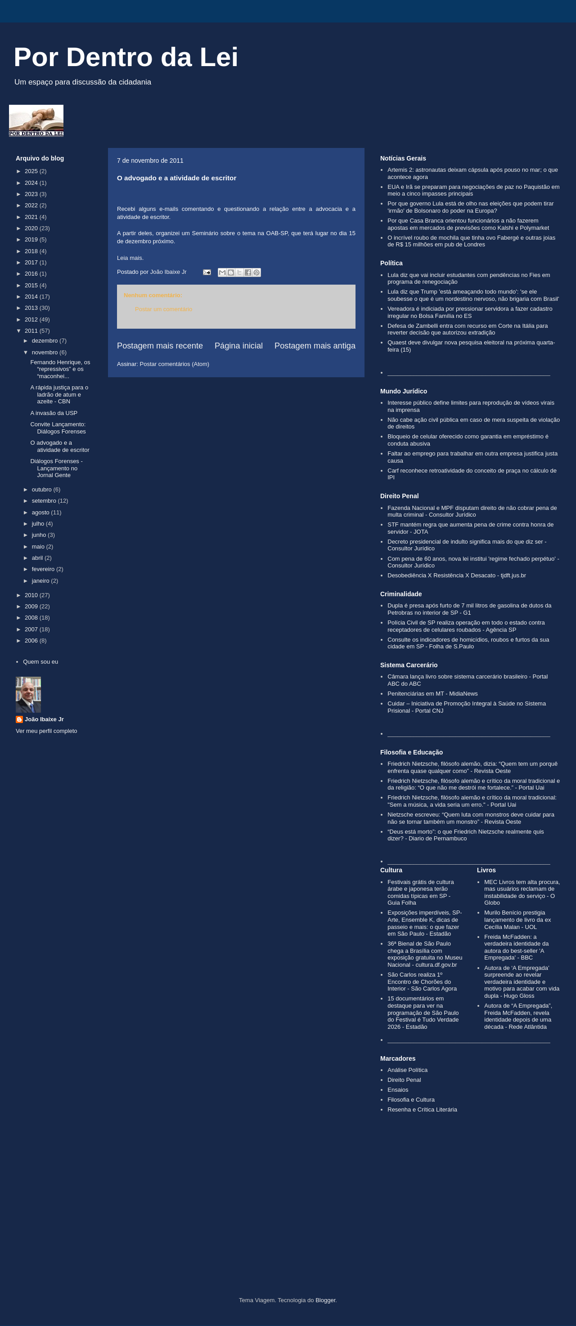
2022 (32, 205)
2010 (32, 595)
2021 (32, 217)
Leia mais (129, 257)
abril (38, 557)
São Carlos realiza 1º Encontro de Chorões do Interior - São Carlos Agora (422, 981)
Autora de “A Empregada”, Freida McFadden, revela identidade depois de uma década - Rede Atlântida (518, 1016)
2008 (32, 617)
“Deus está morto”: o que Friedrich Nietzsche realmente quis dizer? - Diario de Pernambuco (465, 835)
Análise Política (407, 1070)
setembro (45, 500)
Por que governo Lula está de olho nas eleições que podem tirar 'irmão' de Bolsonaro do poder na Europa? (470, 207)
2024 (32, 182)
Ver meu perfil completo (46, 731)
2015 (32, 285)
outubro (43, 489)
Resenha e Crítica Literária (422, 1109)
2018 (32, 251)
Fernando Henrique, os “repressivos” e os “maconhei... (60, 369)
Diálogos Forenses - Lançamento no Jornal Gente (56, 468)
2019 (32, 239)
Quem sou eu (40, 661)
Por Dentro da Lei (126, 57)
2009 (32, 606)
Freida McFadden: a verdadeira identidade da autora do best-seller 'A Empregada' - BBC (516, 947)
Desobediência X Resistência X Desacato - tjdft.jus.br (456, 575)
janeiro (41, 580)
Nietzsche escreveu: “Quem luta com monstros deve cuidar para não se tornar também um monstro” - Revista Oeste (470, 818)
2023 (32, 194)
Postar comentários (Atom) (175, 364)
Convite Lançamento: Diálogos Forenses (58, 428)
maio (39, 546)
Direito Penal (404, 1079)
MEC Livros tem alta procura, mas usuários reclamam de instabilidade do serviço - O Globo (522, 892)
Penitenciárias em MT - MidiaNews (432, 693)
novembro (45, 352)
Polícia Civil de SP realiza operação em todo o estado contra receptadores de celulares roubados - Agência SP (466, 626)
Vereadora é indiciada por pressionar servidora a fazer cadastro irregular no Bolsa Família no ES (469, 312)
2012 (32, 319)
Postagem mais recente (160, 345)
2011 (32, 330)
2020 (32, 228)
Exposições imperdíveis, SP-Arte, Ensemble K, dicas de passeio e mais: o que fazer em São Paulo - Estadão (424, 923)
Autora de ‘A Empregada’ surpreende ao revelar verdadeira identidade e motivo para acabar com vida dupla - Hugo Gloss (521, 981)
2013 (32, 307)
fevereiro (44, 569)
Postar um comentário (163, 309)
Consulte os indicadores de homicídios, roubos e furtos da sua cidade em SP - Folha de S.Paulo (468, 643)
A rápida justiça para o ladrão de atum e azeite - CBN (59, 394)
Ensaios (397, 1089)
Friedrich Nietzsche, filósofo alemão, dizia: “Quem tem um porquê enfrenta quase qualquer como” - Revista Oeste (472, 767)
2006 (32, 640)
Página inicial (239, 345)
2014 (32, 296)
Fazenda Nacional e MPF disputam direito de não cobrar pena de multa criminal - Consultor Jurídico (472, 511)
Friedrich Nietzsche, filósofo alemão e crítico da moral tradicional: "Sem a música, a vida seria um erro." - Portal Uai (472, 801)
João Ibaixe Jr (44, 719)
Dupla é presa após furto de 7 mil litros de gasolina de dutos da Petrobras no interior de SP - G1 (469, 609)
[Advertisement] (288, 1220)
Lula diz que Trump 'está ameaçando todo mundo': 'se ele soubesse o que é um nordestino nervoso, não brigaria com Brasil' (473, 295)
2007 (32, 629)
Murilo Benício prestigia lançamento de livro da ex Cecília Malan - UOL (517, 919)
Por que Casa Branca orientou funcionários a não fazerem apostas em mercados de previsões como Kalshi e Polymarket (468, 224)
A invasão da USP (53, 413)
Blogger (325, 1300)
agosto (41, 512)
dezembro (45, 340)
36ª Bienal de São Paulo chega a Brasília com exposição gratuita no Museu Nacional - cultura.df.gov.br (424, 954)
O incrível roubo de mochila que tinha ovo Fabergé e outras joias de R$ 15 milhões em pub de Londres (471, 241)
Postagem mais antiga (315, 345)
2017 (32, 262)
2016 (32, 273)
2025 (32, 171)
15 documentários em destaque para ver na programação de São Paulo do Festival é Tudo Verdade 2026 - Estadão (423, 1012)
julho (39, 523)
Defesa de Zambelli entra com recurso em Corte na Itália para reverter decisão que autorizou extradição (467, 329)
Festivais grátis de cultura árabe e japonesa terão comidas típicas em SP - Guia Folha (420, 892)
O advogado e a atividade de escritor (59, 446)
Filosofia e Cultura (411, 1099)
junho (40, 534)
